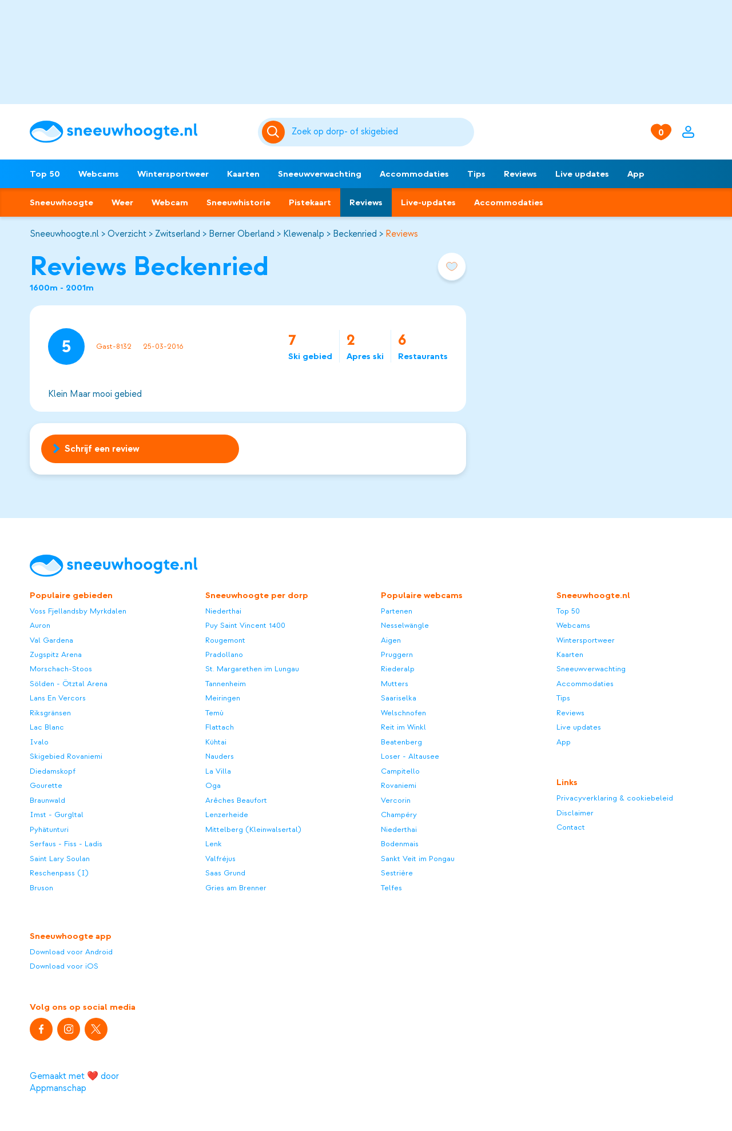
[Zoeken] (381, 132)
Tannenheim (225, 683)
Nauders (219, 756)
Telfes (391, 888)
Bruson (41, 888)
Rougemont (225, 640)
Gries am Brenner (235, 888)
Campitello (400, 771)
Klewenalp (303, 234)
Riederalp (398, 669)
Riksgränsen (50, 713)
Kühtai (215, 742)
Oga (213, 785)
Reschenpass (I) (59, 873)
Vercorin (396, 800)
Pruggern (397, 654)
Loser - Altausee (410, 756)
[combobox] (381, 132)
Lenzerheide (226, 814)
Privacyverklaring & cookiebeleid (614, 798)
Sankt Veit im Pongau (418, 858)
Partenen (396, 611)
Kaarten (243, 174)
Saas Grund (225, 873)
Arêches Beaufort (236, 800)
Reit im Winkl (403, 727)
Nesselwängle (405, 625)
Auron (40, 625)
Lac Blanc (47, 727)
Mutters (394, 683)
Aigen (391, 640)
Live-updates (428, 202)
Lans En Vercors (58, 698)
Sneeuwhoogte (61, 202)
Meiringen (222, 698)
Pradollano (224, 654)
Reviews (520, 174)
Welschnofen (403, 713)
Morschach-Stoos (61, 669)
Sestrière (397, 873)
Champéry (399, 814)
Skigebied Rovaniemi (66, 756)
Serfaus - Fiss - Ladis (66, 844)
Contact (570, 827)
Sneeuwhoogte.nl (64, 234)
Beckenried (355, 234)
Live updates (582, 174)
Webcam (170, 202)
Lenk (213, 844)
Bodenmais (400, 844)
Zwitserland (177, 234)
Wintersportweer (173, 174)
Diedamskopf (52, 771)
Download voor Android (71, 952)
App (636, 174)
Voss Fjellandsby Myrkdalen (78, 611)
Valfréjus (220, 858)
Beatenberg (401, 742)
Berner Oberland (241, 234)
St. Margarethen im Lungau (252, 669)
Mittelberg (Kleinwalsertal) (253, 829)
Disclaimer (575, 813)
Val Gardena (51, 640)
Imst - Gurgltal (56, 814)
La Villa (218, 771)
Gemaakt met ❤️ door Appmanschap (74, 1082)
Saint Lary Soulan (60, 858)
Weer (122, 202)
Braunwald (47, 800)
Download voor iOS (64, 966)
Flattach (219, 727)
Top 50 (45, 174)
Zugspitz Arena (56, 654)
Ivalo (39, 742)
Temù (214, 713)
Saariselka (398, 698)
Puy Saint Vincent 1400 (245, 625)
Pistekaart (310, 202)
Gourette (46, 785)
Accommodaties (414, 174)
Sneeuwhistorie (238, 202)
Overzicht (127, 234)
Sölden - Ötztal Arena (69, 683)
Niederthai (223, 611)
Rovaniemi (398, 785)
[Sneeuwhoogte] (138, 132)
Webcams (98, 174)
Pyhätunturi (49, 829)
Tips (476, 174)
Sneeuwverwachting (319, 174)
